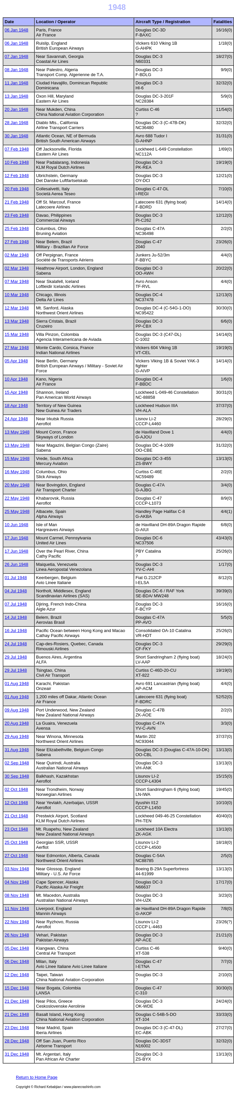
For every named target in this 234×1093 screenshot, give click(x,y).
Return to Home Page (37, 1077)
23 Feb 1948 (17, 215)
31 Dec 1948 (17, 1054)
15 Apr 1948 (16, 392)
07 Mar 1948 (17, 281)
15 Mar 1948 (17, 334)
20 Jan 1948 (16, 109)
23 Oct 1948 (16, 829)
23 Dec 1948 (17, 1027)
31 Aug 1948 (17, 749)
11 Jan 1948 (16, 82)
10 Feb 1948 (17, 162)
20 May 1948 (17, 484)
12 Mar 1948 (17, 307)
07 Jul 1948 (16, 604)
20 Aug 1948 (17, 723)
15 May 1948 (17, 458)
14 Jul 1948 (16, 617)
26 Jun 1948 (16, 564)
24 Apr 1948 (16, 418)
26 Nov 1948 (17, 935)
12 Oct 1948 (16, 802)
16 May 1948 (17, 471)
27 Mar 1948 (17, 347)
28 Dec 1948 (17, 1040)
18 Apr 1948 (16, 405)
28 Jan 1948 (16, 122)
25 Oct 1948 (16, 842)
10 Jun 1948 (16, 524)
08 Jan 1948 (16, 69)
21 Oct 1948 (16, 815)
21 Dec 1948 (17, 1001)
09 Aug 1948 (17, 709)
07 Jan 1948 (16, 56)
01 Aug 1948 (17, 683)
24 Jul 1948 (16, 643)
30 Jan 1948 (16, 135)
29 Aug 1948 (17, 736)
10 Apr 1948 (16, 379)
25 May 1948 (17, 511)
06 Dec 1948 (17, 961)
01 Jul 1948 (16, 577)
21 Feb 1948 (17, 202)
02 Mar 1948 (17, 254)
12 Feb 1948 (17, 175)
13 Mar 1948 (17, 321)
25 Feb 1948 (17, 228)
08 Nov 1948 (17, 895)
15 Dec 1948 (17, 987)
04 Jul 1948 (16, 590)
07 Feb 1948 (17, 149)
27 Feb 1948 (17, 241)
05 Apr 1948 (16, 360)
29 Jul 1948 (16, 657)
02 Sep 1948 (17, 762)
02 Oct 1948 (16, 789)
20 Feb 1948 (17, 188)
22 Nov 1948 (17, 921)
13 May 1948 (17, 432)
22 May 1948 (17, 498)
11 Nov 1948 (17, 908)
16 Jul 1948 (16, 630)
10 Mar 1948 (17, 294)
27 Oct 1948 (16, 855)
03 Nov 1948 (17, 868)
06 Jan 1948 (16, 29)
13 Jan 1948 (16, 96)
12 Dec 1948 (17, 974)
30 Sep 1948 (17, 776)
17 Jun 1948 (16, 537)
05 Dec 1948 (17, 948)
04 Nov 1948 (17, 882)
